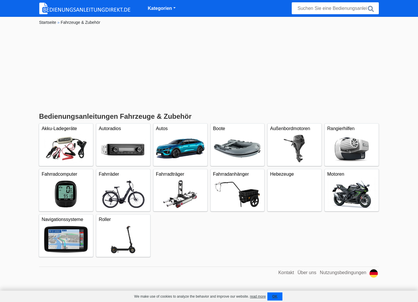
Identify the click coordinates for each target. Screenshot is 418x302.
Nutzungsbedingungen (343, 272)
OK (275, 296)
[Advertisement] (209, 68)
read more (258, 296)
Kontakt (286, 272)
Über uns (307, 272)
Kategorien (160, 8)
